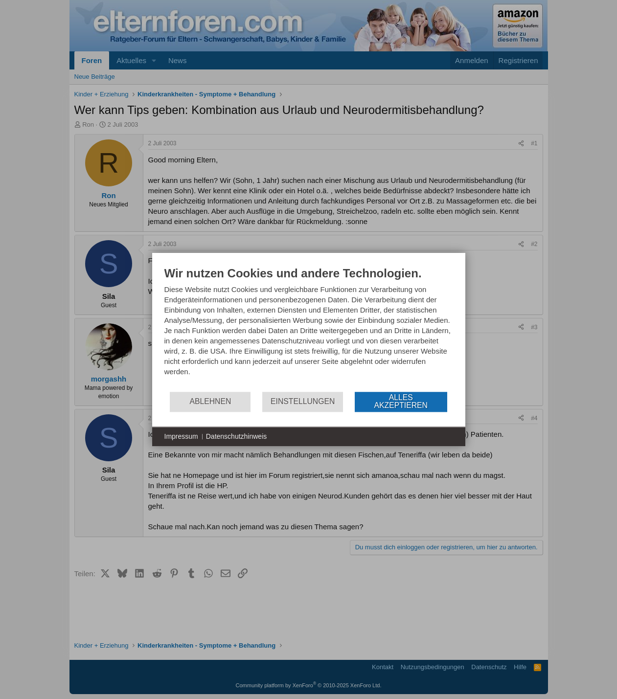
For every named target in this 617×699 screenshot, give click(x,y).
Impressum (181, 436)
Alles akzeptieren (401, 401)
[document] (308, 328)
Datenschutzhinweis (236, 436)
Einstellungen (303, 401)
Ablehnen (210, 401)
